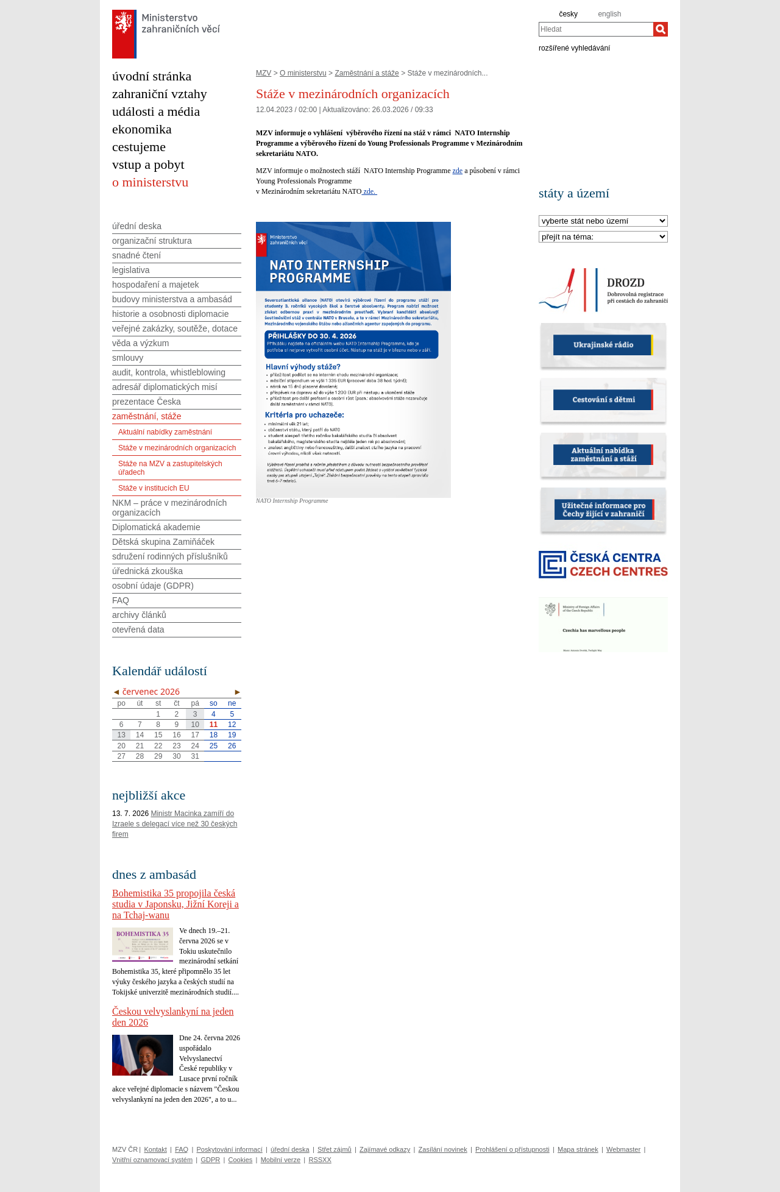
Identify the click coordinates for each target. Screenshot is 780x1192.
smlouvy (127, 358)
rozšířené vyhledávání (574, 47)
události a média (156, 111)
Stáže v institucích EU (154, 488)
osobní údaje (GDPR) (153, 586)
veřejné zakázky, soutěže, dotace (175, 328)
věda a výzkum (140, 343)
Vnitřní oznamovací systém (152, 1159)
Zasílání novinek (443, 1149)
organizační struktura (152, 241)
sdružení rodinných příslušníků (170, 556)
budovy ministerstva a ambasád (172, 299)
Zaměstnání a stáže (367, 73)
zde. (369, 191)
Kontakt (155, 1149)
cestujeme (139, 146)
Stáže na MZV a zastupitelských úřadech (170, 468)
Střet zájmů (334, 1149)
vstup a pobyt (148, 164)
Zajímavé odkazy (385, 1149)
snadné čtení (136, 255)
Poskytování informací (230, 1149)
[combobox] (596, 29)
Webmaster (623, 1149)
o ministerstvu (150, 182)
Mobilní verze (280, 1159)
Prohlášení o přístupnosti (512, 1149)
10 (195, 724)
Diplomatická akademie (156, 527)
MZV (263, 73)
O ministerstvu (303, 73)
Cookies (241, 1159)
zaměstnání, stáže (147, 416)
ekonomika (142, 129)
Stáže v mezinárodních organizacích (177, 448)
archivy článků (139, 615)
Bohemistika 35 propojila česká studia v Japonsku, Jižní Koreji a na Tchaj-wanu (175, 904)
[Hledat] (660, 29)
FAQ (120, 600)
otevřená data (138, 629)
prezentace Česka (146, 401)
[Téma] (603, 237)
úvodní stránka (151, 75)
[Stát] (603, 221)
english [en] (609, 14)
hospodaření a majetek (155, 284)
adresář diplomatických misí (165, 387)
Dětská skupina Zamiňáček (163, 542)
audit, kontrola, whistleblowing (168, 372)
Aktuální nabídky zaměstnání (165, 432)
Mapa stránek (578, 1149)
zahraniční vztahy (159, 93)
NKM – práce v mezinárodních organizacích (169, 507)
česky (568, 14)
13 (121, 735)
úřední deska (136, 226)
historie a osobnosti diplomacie (170, 314)
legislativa (130, 270)
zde (458, 170)
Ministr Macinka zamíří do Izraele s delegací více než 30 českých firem (174, 824)
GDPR (210, 1159)
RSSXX (319, 1159)
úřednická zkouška (147, 571)
